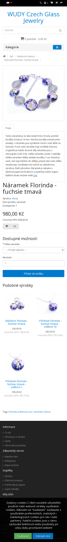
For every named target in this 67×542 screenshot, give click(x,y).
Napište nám (11, 456)
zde (35, 175)
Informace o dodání (15, 436)
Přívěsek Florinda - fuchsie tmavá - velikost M (50, 323)
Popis (8, 128)
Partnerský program (15, 484)
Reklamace (10, 460)
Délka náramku (12, 244)
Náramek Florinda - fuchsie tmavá (21, 59)
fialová (47, 411)
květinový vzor (25, 411)
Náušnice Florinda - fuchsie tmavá (16, 322)
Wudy (15, 198)
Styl (11, 56)
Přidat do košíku (33, 273)
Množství (7, 257)
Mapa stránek (12, 465)
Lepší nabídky (12, 489)
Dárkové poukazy (14, 480)
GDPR (8, 441)
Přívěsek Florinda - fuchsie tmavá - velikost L (16, 384)
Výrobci (9, 476)
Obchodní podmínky (15, 445)
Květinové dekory (26, 56)
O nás (8, 432)
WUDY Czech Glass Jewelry (33, 17)
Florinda (13, 411)
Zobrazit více (42, 536)
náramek (38, 411)
